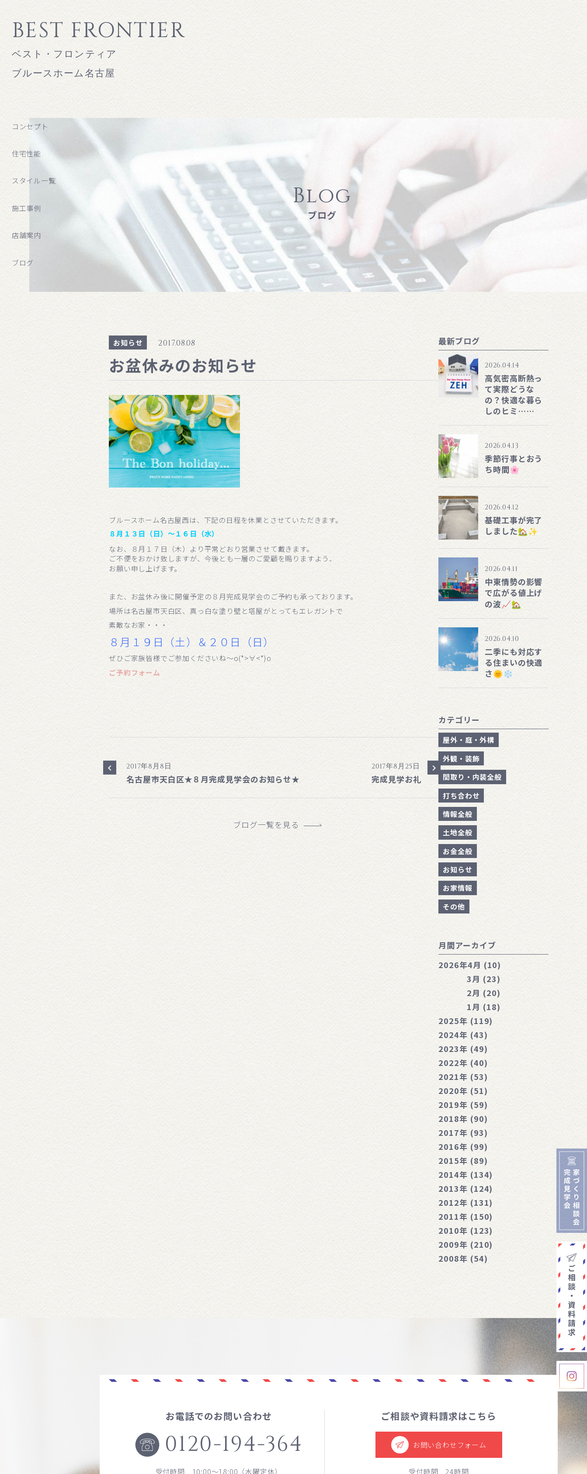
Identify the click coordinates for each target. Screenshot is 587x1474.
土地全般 (457, 832)
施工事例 (26, 208)
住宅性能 (26, 153)
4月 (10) (469, 964)
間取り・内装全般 (472, 777)
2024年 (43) (462, 1034)
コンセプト (30, 126)
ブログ (23, 262)
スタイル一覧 (34, 180)
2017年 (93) (462, 1132)
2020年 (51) (462, 1090)
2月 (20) (483, 992)
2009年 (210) (465, 1244)
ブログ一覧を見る (270, 824)
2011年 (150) (465, 1216)
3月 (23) (483, 978)
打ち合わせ (461, 795)
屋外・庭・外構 (468, 739)
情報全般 (457, 814)
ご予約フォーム (134, 672)
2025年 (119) (465, 1020)
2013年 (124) (465, 1188)
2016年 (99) (462, 1146)
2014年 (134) (465, 1174)
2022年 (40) (462, 1062)
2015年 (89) (462, 1160)
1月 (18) (483, 1006)
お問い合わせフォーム (438, 1444)
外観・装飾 (461, 758)
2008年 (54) (462, 1258)
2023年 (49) (462, 1048)
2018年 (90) (462, 1118)
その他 (454, 906)
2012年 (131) (465, 1202)
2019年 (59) (462, 1104)
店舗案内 (26, 235)
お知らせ (127, 342)
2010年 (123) (465, 1230)
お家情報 (457, 887)
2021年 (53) (462, 1076)
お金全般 (457, 851)
